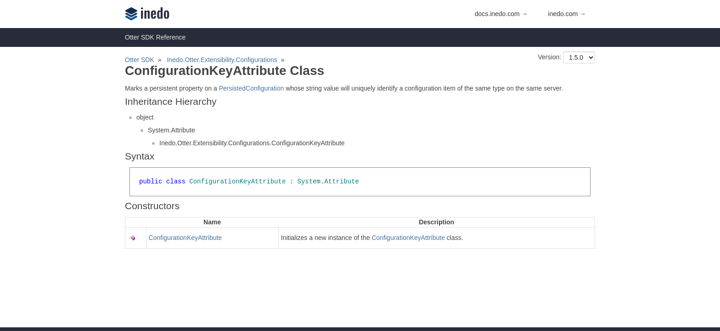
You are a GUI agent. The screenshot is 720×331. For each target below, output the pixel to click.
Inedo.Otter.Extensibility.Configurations (222, 59)
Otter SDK (139, 59)
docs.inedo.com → (501, 13)
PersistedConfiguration (251, 88)
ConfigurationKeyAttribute (185, 237)
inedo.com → (567, 13)
